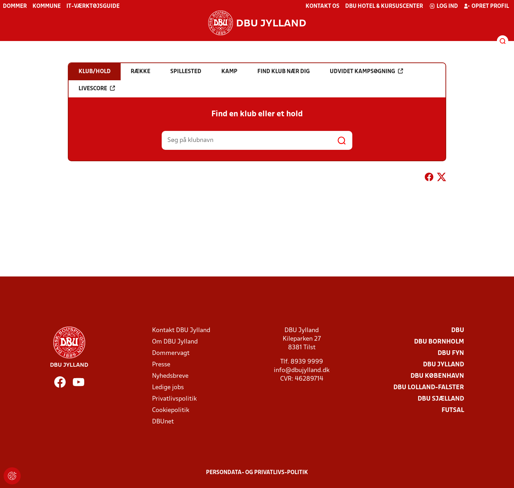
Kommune (46, 6)
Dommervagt (171, 353)
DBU (457, 330)
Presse (161, 365)
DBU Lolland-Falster (428, 388)
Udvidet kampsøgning (366, 71)
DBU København (437, 376)
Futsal (453, 410)
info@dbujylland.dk (301, 370)
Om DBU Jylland (175, 342)
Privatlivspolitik (174, 399)
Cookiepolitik (170, 410)
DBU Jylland (443, 365)
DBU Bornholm (439, 342)
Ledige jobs (168, 388)
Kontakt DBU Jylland (181, 330)
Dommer (15, 6)
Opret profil (486, 6)
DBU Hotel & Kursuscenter (384, 6)
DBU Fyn (451, 353)
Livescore (97, 88)
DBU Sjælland (441, 399)
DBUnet (163, 422)
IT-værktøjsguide (93, 6)
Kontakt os (322, 6)
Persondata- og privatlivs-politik (257, 472)
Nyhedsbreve (170, 376)
